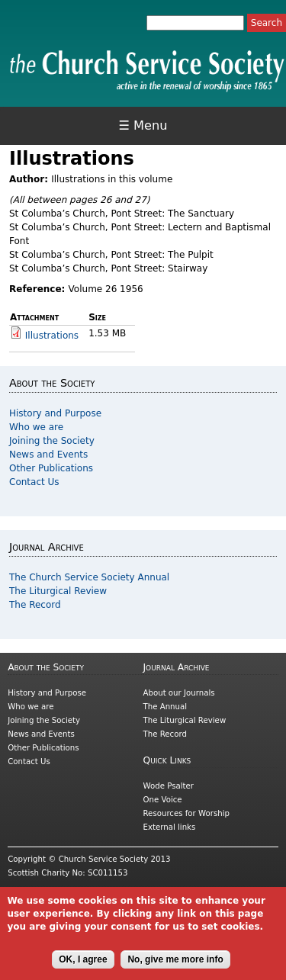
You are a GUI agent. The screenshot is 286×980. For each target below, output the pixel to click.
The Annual (165, 706)
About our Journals (179, 693)
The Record (35, 604)
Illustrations (52, 335)
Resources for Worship (186, 813)
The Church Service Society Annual (89, 577)
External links (169, 827)
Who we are (36, 427)
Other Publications (51, 468)
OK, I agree (83, 964)
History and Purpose (55, 413)
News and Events (48, 454)
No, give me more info (175, 964)
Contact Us (34, 482)
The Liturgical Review (58, 591)
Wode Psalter (168, 786)
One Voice (162, 799)
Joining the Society (52, 440)
